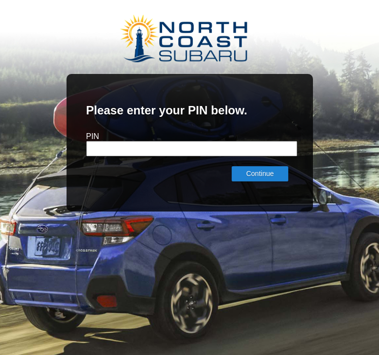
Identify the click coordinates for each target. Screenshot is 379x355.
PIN (93, 136)
